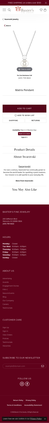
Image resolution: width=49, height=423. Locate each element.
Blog (4, 297)
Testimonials (7, 308)
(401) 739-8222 (24, 78)
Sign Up (6, 327)
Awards (6, 282)
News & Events (8, 293)
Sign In (5, 331)
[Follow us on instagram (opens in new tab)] (22, 384)
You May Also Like (24, 190)
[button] (9, 10)
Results (8, 26)
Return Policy (18, 400)
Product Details (24, 150)
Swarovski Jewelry (11, 19)
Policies (6, 338)
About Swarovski (24, 157)
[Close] (45, 2)
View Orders (7, 335)
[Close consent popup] (45, 419)
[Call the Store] (8, 224)
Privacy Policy (31, 400)
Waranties (7, 346)
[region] (24, 50)
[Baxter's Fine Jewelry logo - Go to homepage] (25, 10)
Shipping (13, 120)
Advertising (7, 278)
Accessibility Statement (33, 405)
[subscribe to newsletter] (42, 366)
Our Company (8, 301)
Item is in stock (24, 134)
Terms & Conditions (14, 405)
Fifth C (5, 289)
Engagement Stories (11, 286)
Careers (6, 304)
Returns (35, 120)
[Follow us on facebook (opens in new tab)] (27, 384)
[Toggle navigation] (4, 10)
